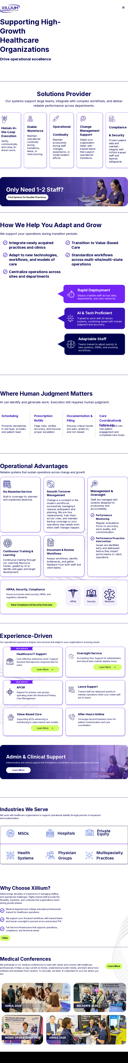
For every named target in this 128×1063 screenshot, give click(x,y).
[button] (123, 7)
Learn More (18, 770)
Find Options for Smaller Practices (27, 197)
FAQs (5, 938)
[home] (10, 9)
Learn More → (45, 669)
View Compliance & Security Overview (31, 604)
